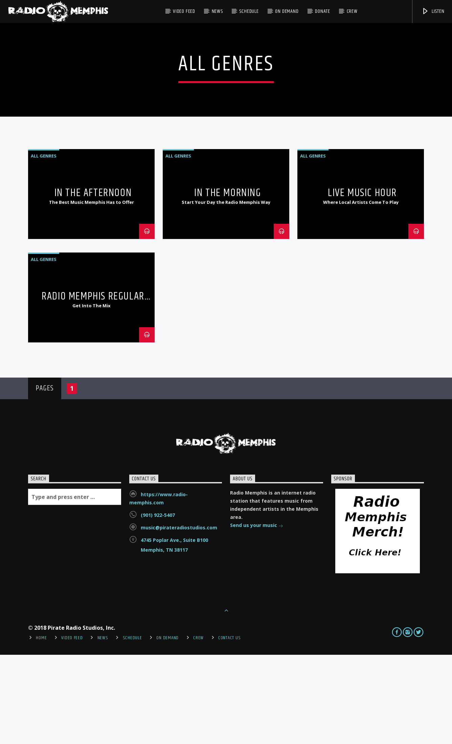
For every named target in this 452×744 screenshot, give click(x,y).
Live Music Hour (362, 282)
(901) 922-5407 (158, 604)
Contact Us (229, 727)
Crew (352, 11)
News (217, 11)
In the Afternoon (93, 282)
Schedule (248, 11)
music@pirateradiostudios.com (179, 617)
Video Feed (184, 11)
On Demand (286, 11)
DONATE (322, 11)
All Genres (43, 245)
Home (41, 727)
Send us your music (256, 615)
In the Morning (227, 282)
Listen (433, 11)
